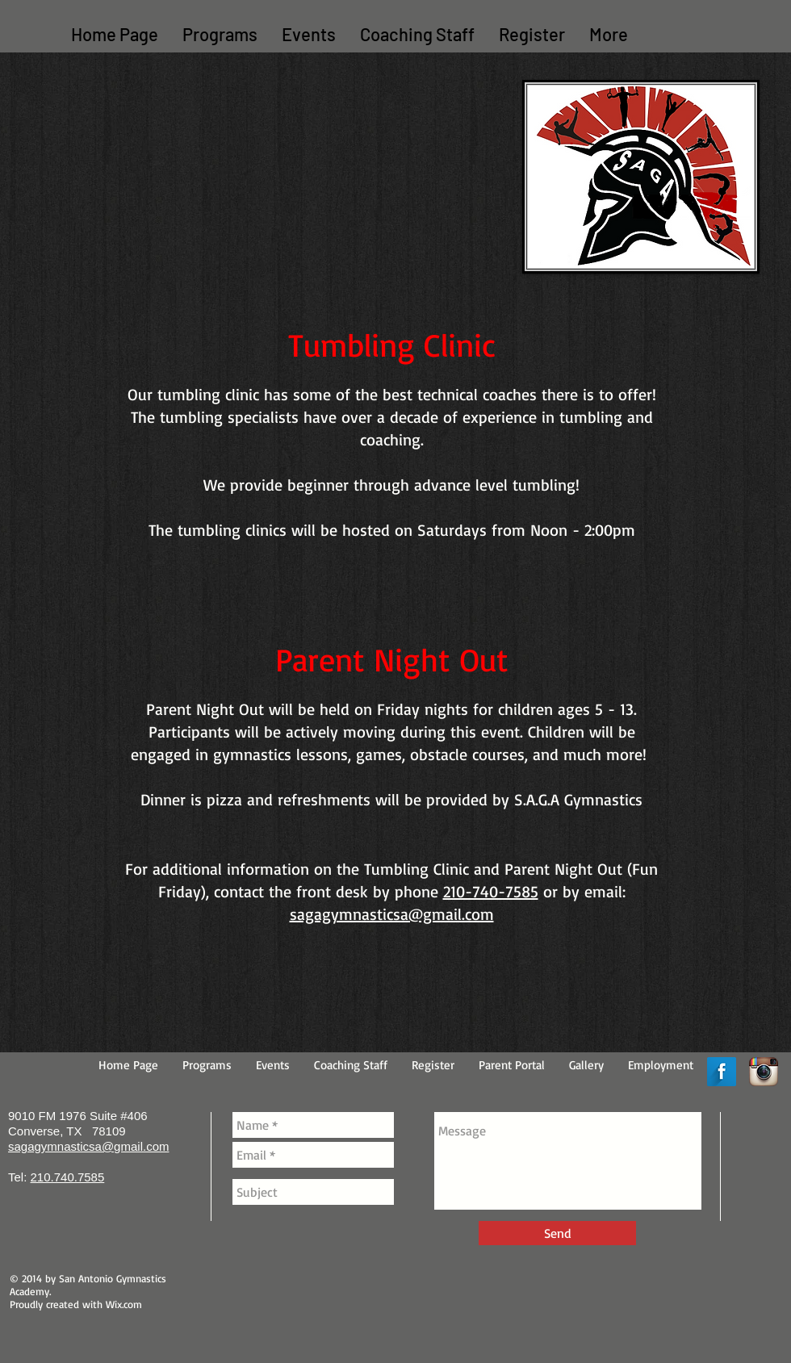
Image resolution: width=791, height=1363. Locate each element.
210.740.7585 (68, 1177)
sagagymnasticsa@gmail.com (392, 914)
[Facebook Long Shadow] (721, 1071)
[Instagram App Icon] (763, 1071)
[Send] (557, 1233)
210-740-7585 (490, 891)
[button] (220, 34)
